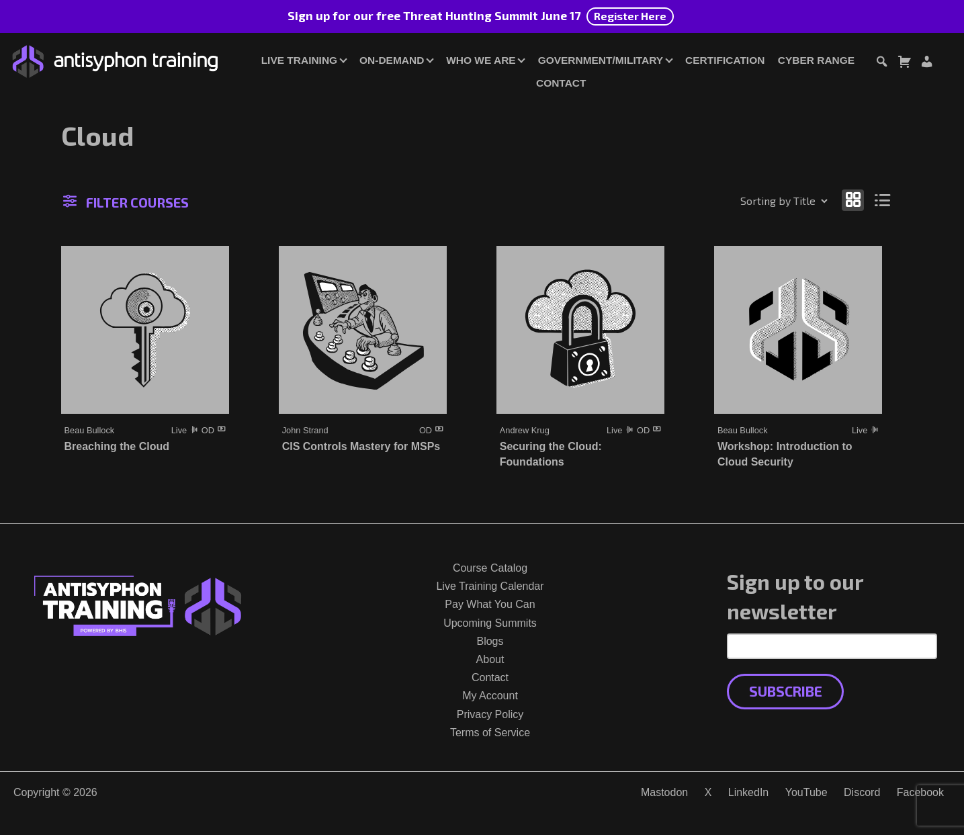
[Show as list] (882, 199)
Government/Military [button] (600, 60)
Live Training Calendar (489, 586)
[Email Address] (832, 646)
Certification (724, 60)
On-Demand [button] (391, 60)
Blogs (489, 641)
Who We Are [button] (480, 60)
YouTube (806, 792)
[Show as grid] (853, 199)
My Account (490, 695)
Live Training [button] (299, 60)
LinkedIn (748, 792)
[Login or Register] (926, 63)
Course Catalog (490, 568)
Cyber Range (816, 60)
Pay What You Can (490, 604)
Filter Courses (126, 202)
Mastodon (664, 792)
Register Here (630, 15)
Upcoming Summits (490, 623)
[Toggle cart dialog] (904, 63)
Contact (561, 83)
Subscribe (785, 691)
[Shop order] (755, 200)
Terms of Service (490, 732)
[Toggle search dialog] (881, 63)
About (490, 659)
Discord (862, 792)
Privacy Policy (490, 714)
